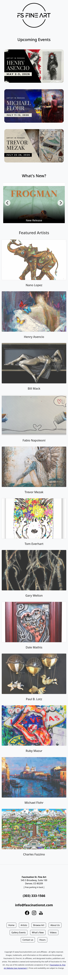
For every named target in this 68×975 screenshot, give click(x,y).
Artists (24, 925)
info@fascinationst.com (34, 905)
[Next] (60, 203)
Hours (42, 939)
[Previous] (7, 203)
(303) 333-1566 (34, 895)
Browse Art (38, 925)
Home (11, 925)
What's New (38, 932)
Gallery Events (18, 932)
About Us (55, 925)
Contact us (28, 939)
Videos (53, 932)
